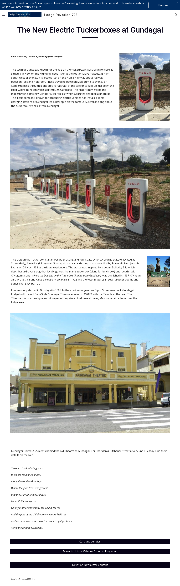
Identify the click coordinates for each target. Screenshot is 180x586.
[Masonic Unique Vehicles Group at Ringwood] (90, 551)
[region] (90, 5)
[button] (4, 14)
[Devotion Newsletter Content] (90, 565)
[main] (90, 31)
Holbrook (39, 81)
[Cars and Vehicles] (90, 541)
